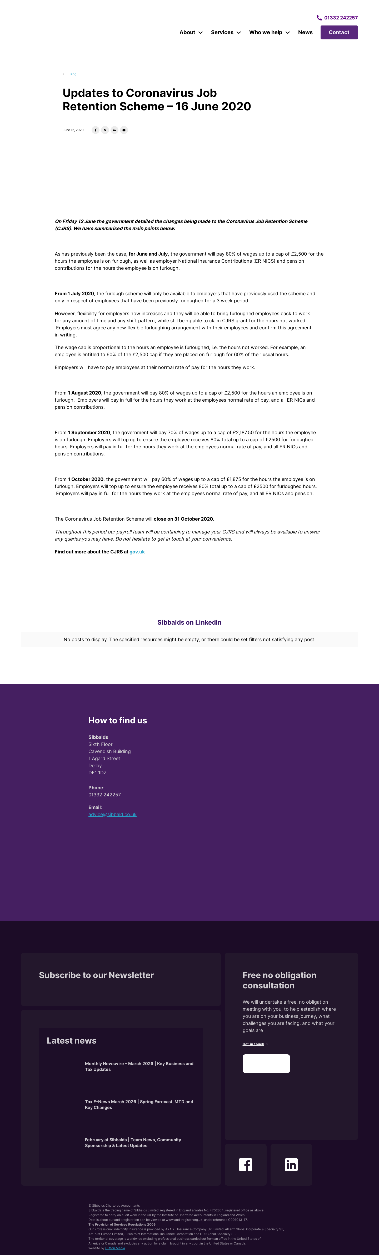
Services (222, 32)
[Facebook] (95, 130)
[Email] (124, 130)
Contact (339, 32)
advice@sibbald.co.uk (112, 809)
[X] (105, 130)
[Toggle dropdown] (200, 32)
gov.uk (137, 551)
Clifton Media (115, 1243)
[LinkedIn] (114, 130)
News (305, 32)
